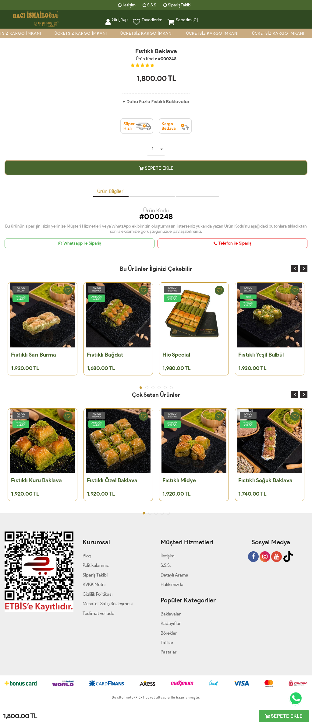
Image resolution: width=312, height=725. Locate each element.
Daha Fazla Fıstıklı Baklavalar (158, 102)
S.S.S (149, 5)
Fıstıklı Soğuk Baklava (265, 480)
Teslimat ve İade (98, 613)
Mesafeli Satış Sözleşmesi (108, 603)
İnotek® (131, 697)
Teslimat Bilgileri (197, 191)
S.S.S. (166, 565)
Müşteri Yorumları (152, 191)
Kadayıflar (171, 623)
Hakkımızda (172, 584)
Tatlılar (167, 642)
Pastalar (168, 652)
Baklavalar (171, 614)
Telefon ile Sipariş (232, 243)
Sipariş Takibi (177, 5)
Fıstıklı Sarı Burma (33, 354)
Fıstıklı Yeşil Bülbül (261, 354)
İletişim (127, 5)
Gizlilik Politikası (97, 594)
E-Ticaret (146, 697)
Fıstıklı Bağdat (105, 354)
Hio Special (176, 354)
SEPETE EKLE (156, 168)
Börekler (169, 633)
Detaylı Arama (174, 575)
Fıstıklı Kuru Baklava (36, 480)
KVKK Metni (94, 584)
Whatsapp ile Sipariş (79, 243)
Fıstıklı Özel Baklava (112, 480)
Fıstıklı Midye (179, 480)
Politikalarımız (96, 565)
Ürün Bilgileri (111, 191)
